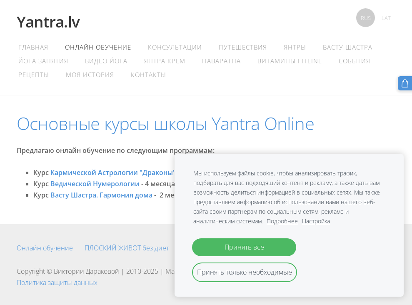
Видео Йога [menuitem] (106, 61)
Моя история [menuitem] (90, 74)
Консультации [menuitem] (175, 47)
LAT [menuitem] (386, 18)
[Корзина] (405, 83)
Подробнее (282, 221)
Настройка (316, 221)
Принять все (244, 247)
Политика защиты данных (57, 282)
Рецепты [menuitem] (33, 74)
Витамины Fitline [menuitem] (289, 61)
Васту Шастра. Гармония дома (101, 195)
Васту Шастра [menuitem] (347, 47)
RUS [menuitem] (366, 18)
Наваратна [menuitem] (221, 61)
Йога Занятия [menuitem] (43, 61)
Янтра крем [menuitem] (164, 61)
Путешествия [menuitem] (243, 47)
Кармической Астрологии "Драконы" (113, 172)
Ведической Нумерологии (95, 183)
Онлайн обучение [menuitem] (98, 47)
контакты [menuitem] (148, 74)
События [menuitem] (354, 61)
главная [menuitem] (33, 47)
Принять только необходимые (244, 272)
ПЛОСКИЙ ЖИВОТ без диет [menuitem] (127, 247)
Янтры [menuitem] (295, 47)
